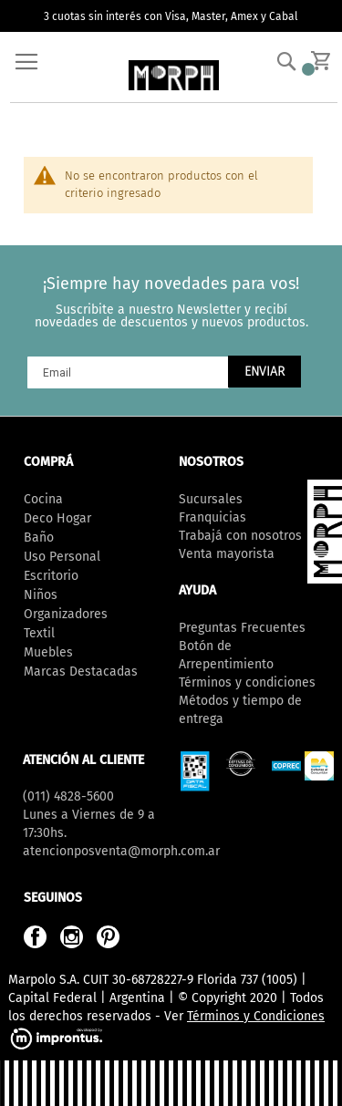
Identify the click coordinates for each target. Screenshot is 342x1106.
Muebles (48, 652)
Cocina (43, 499)
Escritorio (51, 576)
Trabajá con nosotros (240, 535)
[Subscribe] (264, 372)
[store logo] (174, 75)
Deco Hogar (57, 518)
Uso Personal (62, 556)
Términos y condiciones (247, 682)
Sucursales (211, 499)
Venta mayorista (227, 554)
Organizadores (66, 614)
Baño (39, 537)
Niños (40, 595)
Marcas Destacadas (81, 671)
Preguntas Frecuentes (242, 628)
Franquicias (212, 517)
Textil (39, 633)
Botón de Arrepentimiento (226, 655)
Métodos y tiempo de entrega (240, 710)
